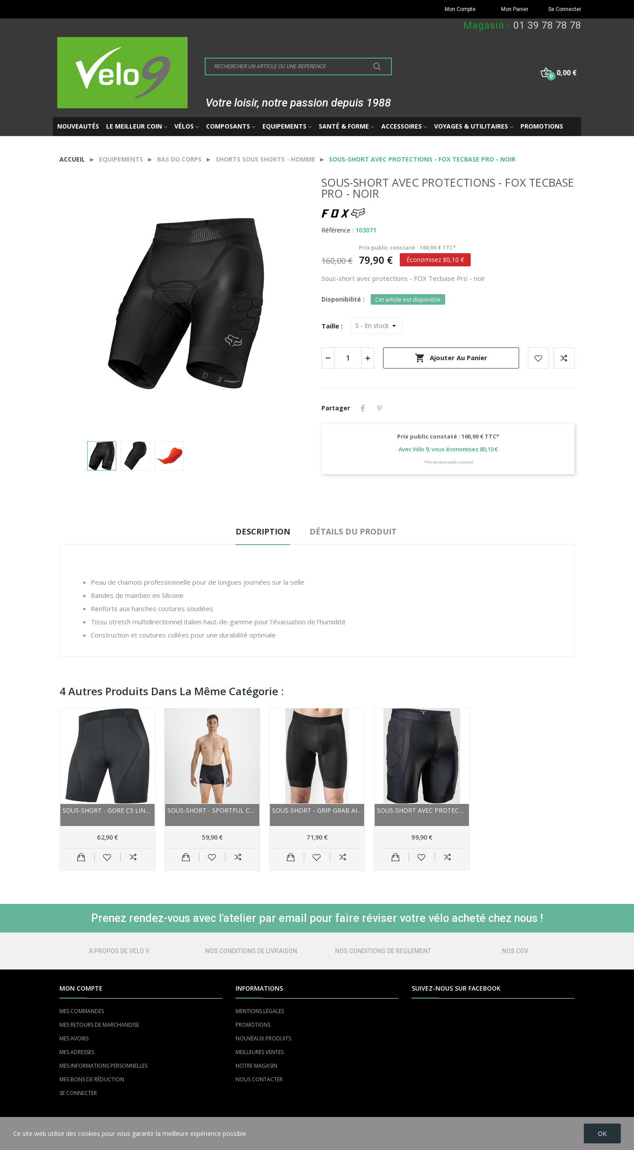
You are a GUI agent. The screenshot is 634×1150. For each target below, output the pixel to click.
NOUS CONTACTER (259, 1079)
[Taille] (376, 325)
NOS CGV (515, 951)
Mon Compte (460, 9)
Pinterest (379, 408)
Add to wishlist (538, 358)
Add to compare (564, 358)
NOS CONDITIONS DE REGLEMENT (383, 951)
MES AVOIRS (73, 1038)
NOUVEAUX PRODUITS (263, 1038)
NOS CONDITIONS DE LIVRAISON (251, 951)
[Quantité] (348, 358)
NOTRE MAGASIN (256, 1065)
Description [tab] (263, 531)
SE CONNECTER (78, 1093)
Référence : (337, 230)
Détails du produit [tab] (353, 531)
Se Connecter (564, 9)
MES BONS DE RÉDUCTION (91, 1079)
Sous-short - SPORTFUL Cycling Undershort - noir (212, 810)
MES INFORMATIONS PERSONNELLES (103, 1065)
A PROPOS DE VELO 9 (119, 951)
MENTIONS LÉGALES (260, 1011)
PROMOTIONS (253, 1024)
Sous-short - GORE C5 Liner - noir (107, 810)
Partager (362, 408)
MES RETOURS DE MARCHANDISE (99, 1024)
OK (602, 1133)
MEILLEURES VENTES (260, 1052)
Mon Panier (514, 9)
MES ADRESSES (76, 1052)
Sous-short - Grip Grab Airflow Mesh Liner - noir (317, 810)
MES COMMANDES (81, 1011)
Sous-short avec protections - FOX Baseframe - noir (422, 810)
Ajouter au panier (451, 358)
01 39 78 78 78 (547, 25)
